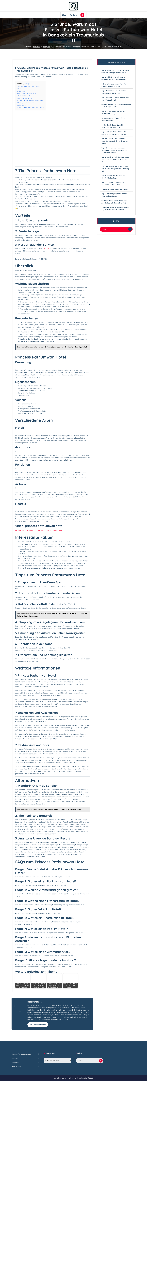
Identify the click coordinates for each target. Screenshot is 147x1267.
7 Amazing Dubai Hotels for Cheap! (114, 189)
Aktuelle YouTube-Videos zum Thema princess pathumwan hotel (38, 530)
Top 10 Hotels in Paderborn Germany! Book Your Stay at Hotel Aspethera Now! (115, 159)
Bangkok (46, 47)
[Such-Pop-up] (82, 15)
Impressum (16, 1077)
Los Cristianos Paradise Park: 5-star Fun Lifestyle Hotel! (115, 99)
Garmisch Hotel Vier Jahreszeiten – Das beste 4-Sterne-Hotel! (116, 105)
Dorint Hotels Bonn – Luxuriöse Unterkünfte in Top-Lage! (112, 126)
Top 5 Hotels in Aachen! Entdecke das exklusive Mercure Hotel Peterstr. (115, 133)
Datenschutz (16, 1081)
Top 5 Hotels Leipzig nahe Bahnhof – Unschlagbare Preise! (115, 195)
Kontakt (73, 15)
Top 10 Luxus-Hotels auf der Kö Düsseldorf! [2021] (113, 112)
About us (15, 1073)
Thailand (36, 47)
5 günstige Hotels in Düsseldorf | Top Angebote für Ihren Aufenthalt (115, 208)
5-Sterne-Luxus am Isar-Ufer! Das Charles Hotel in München (113, 85)
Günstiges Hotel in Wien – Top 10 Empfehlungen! (113, 119)
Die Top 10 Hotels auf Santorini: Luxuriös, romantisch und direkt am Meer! (114, 141)
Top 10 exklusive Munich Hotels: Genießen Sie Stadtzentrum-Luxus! (114, 78)
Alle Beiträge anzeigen (37, 1025)
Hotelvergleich (34, 1002)
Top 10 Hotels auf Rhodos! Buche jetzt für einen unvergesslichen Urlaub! (115, 71)
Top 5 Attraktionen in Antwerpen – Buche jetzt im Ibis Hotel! (114, 92)
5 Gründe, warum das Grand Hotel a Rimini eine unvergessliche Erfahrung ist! (115, 168)
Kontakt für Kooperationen (22, 1068)
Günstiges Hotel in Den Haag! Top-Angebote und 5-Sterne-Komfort (114, 202)
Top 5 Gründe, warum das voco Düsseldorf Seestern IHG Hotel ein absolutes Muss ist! (114, 150)
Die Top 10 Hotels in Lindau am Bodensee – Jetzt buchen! (112, 183)
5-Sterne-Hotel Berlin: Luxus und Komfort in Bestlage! (113, 177)
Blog (64, 15)
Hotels (46, 249)
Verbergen (27, 83)
